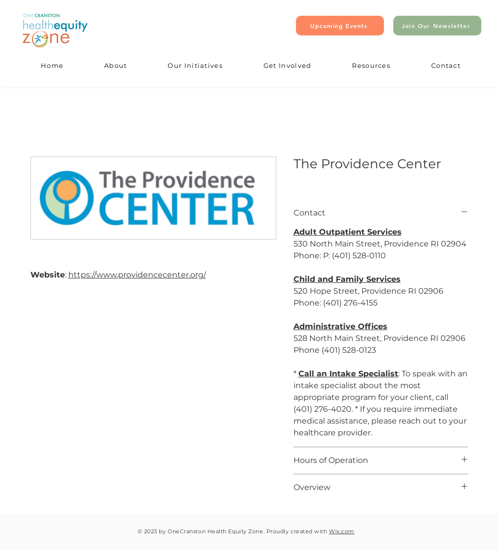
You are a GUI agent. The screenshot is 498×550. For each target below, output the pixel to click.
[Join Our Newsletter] (437, 25)
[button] (115, 66)
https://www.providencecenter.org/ (137, 274)
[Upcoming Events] (340, 25)
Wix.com (341, 531)
